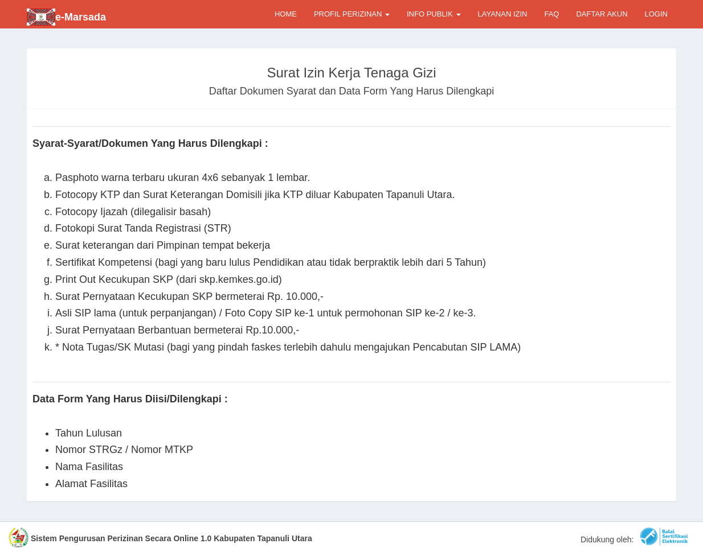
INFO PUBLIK (434, 14)
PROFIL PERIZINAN (352, 14)
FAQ (551, 14)
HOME (286, 14)
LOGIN (656, 14)
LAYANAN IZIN (503, 14)
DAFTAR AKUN (601, 14)
